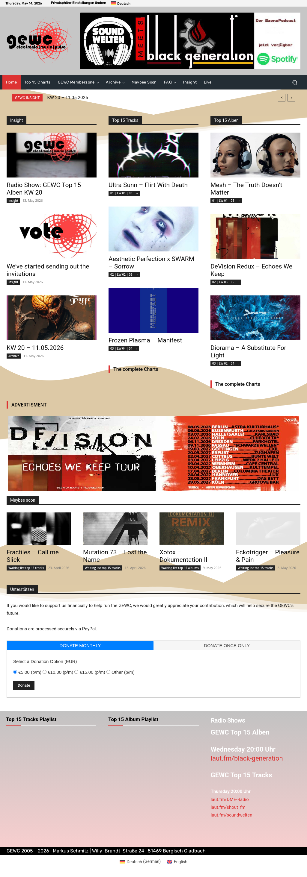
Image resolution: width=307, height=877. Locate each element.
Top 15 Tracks (125, 120)
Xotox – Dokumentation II (183, 556)
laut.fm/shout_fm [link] (228, 807)
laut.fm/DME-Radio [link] (230, 799)
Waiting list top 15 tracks (26, 568)
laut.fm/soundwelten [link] (231, 815)
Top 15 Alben (226, 120)
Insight (13, 200)
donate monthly (80, 645)
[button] (78, 2)
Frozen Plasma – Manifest (145, 340)
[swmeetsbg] (190, 41)
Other (123, 672)
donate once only (227, 645)
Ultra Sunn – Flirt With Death (148, 185)
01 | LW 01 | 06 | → (226, 200)
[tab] (80, 645)
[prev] (281, 97)
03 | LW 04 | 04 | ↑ (123, 348)
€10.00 (60, 672)
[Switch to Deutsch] (120, 3)
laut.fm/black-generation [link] (247, 758)
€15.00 (92, 672)
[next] (291, 97)
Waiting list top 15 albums (180, 568)
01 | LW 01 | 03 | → (124, 193)
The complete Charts (135, 369)
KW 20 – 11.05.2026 (67, 97)
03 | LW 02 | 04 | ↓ (225, 363)
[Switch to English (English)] (177, 861)
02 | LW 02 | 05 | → (124, 274)
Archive (13, 356)
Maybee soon (22, 500)
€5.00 (29, 672)
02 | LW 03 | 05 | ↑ (225, 282)
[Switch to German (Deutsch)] (140, 861)
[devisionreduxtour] (153, 453)
